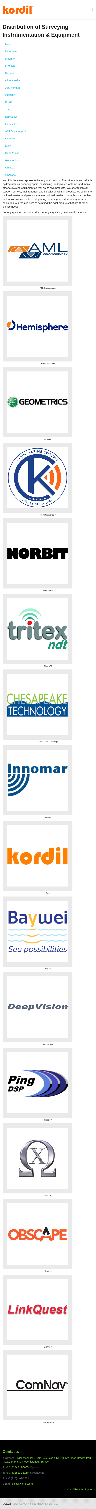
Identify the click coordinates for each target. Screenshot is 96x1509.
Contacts (11, 1451)
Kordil (8, 102)
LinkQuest (11, 116)
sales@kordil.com (22, 1483)
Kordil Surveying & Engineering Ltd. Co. (35, 1503)
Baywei (9, 73)
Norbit (8, 44)
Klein (8, 145)
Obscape (10, 174)
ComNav (10, 138)
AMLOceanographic (16, 131)
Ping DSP (11, 65)
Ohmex (9, 167)
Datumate (11, 51)
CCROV (10, 94)
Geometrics (12, 160)
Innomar (10, 58)
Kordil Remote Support (80, 1489)
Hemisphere (12, 124)
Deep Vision (12, 152)
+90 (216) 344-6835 (17, 1467)
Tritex (8, 109)
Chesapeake (12, 80)
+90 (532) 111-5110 (17, 1472)
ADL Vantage (13, 87)
